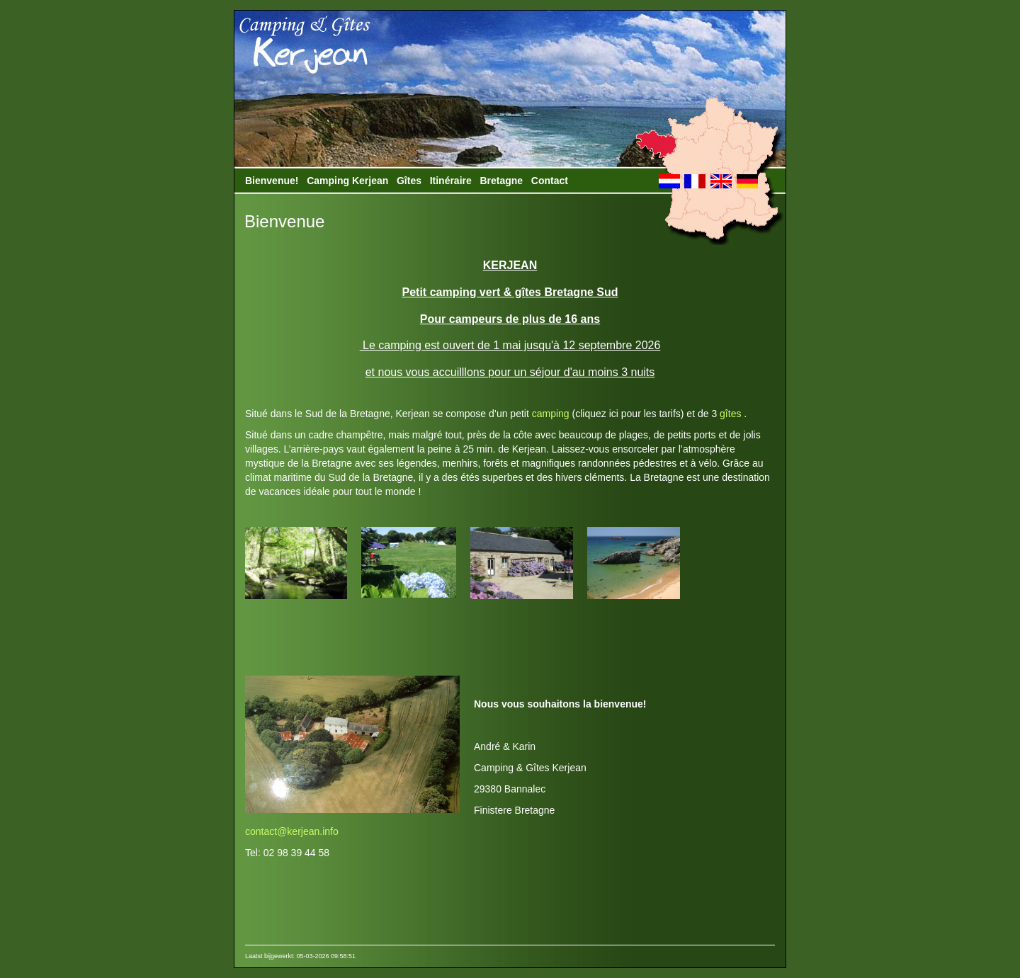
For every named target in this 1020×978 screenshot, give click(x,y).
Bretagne (501, 180)
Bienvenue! (271, 180)
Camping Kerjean (347, 180)
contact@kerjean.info (292, 831)
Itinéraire (451, 180)
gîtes (729, 413)
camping (551, 413)
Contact (549, 180)
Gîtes (409, 180)
